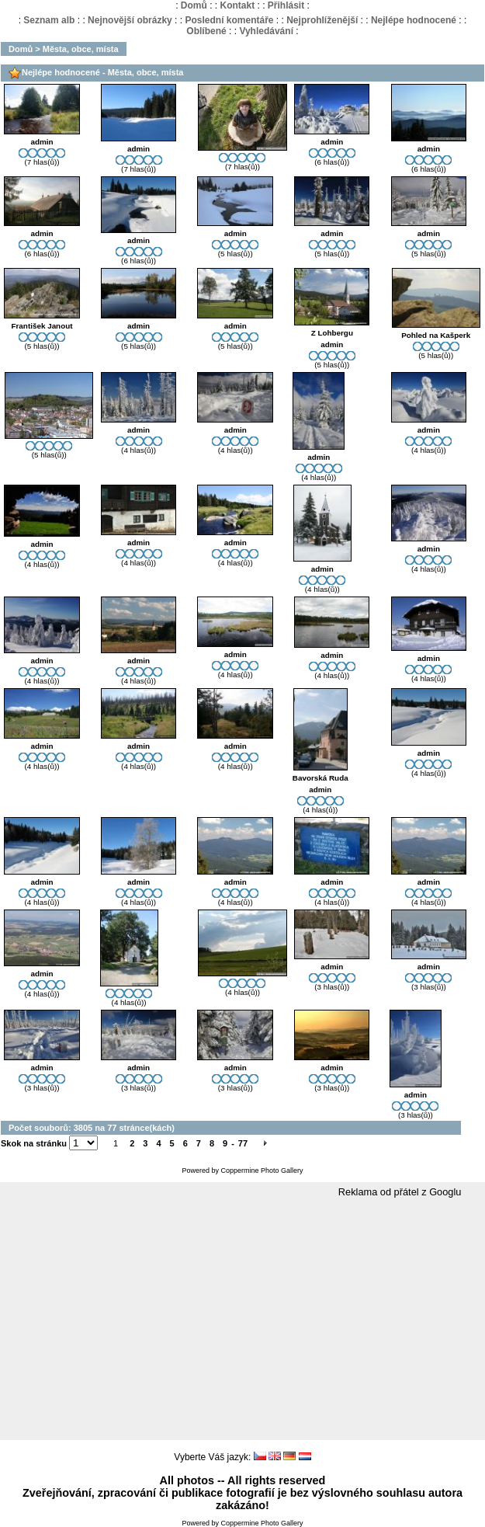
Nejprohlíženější (322, 20)
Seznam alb (48, 20)
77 (243, 1143)
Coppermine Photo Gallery (261, 1170)
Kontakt (237, 5)
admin (41, 141)
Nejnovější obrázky (130, 20)
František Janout (41, 326)
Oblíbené (206, 31)
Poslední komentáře (229, 20)
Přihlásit (286, 5)
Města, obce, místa (81, 49)
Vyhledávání (266, 31)
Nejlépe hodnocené (413, 20)
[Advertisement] (242, 1319)
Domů (194, 5)
